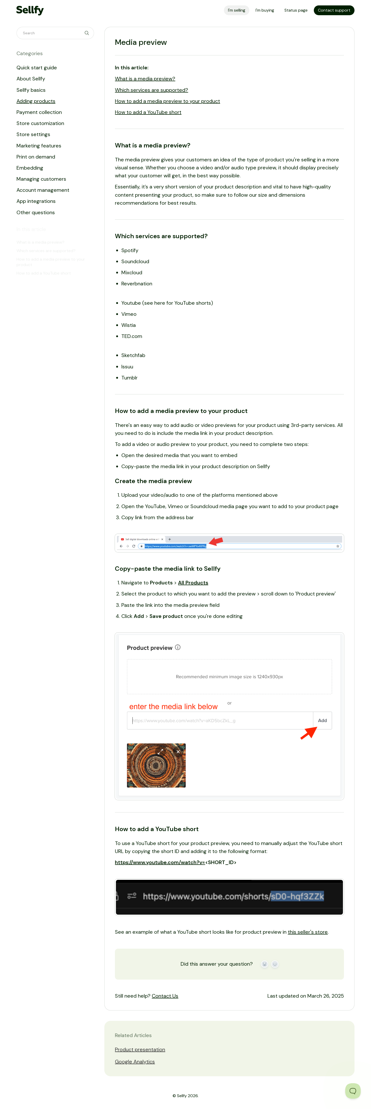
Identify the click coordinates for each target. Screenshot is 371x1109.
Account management (42, 190)
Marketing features (38, 145)
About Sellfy (30, 78)
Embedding (29, 167)
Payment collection (39, 112)
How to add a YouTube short (148, 112)
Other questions (35, 212)
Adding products (35, 101)
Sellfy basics (31, 90)
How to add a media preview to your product (167, 101)
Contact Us (165, 995)
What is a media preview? (145, 78)
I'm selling (236, 10)
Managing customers (41, 179)
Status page (296, 10)
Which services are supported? (151, 90)
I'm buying (265, 10)
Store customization (40, 123)
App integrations (36, 201)
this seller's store (308, 932)
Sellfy (182, 1095)
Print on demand (35, 156)
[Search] (55, 33)
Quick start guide (36, 67)
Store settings (33, 134)
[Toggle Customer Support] (353, 1091)
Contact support (334, 10)
